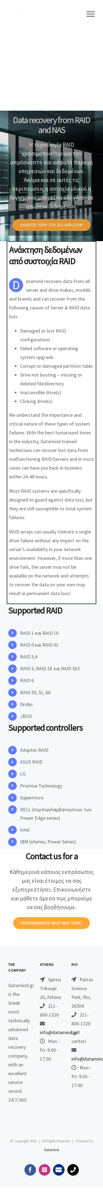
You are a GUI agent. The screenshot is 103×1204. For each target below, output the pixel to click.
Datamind (51, 1150)
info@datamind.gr (59, 1032)
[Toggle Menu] (90, 14)
